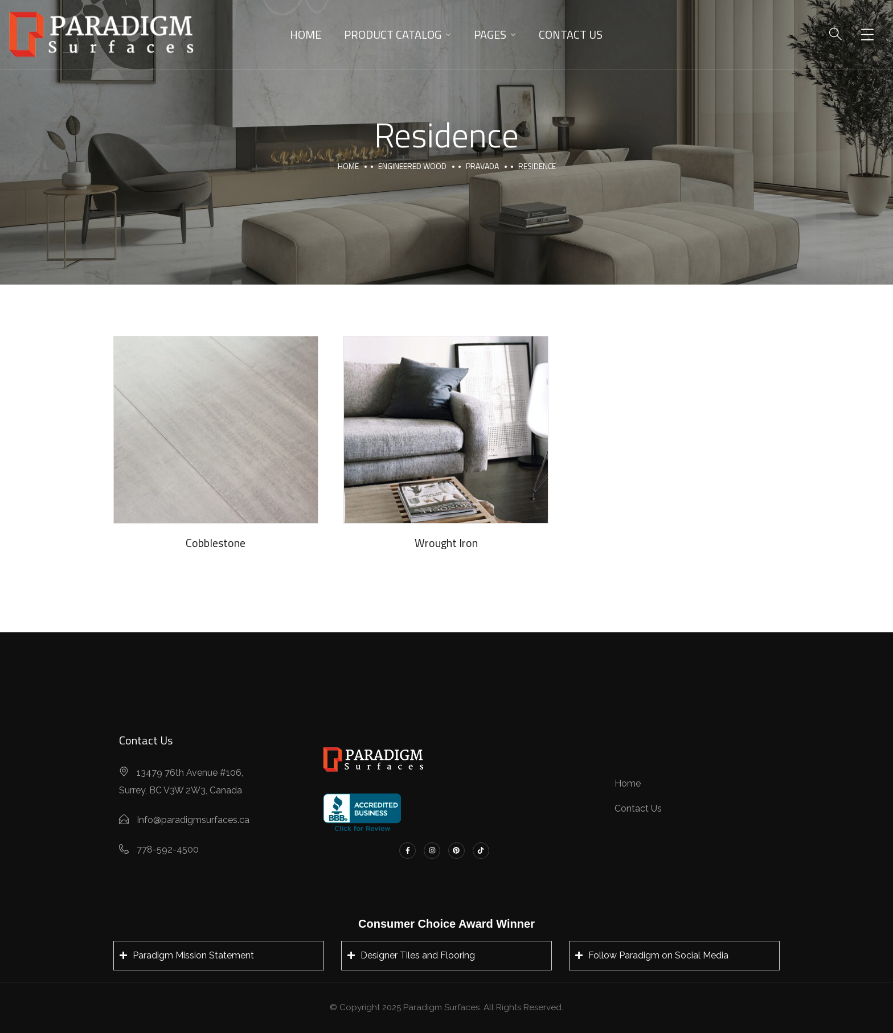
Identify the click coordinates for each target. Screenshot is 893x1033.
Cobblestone (215, 543)
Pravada (482, 166)
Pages (490, 34)
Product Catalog (392, 34)
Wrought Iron (446, 543)
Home (305, 34)
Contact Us (571, 34)
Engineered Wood (412, 166)
